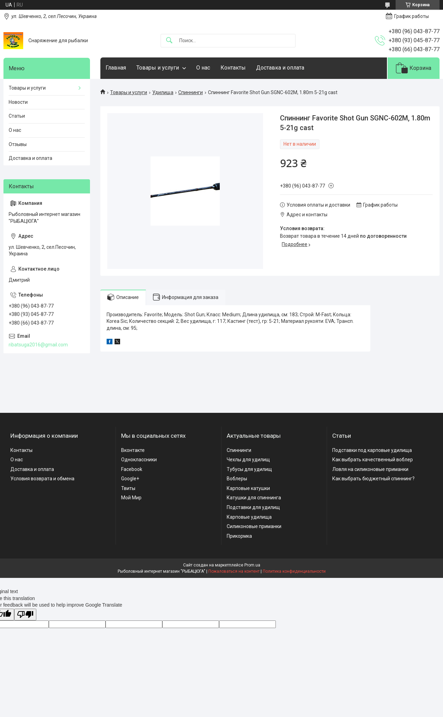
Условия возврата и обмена (42, 478)
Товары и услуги (157, 67)
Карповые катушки (248, 488)
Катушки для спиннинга (254, 497)
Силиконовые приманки (254, 526)
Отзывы (18, 144)
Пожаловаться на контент (234, 571)
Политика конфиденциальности (294, 571)
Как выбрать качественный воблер (372, 459)
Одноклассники (139, 459)
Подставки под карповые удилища (372, 450)
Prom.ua (252, 565)
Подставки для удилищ (253, 507)
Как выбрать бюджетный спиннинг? (373, 478)
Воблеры (237, 478)
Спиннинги (190, 92)
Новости (18, 102)
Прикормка (239, 536)
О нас (203, 67)
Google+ (130, 478)
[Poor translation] (25, 615)
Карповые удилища (249, 517)
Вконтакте (133, 450)
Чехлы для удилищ (248, 459)
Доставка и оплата (280, 67)
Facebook (131, 469)
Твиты (128, 488)
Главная (116, 67)
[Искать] (169, 40)
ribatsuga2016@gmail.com (38, 344)
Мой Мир (131, 497)
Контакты (233, 67)
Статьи (17, 116)
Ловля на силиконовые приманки (370, 469)
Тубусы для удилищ (249, 469)
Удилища (162, 92)
